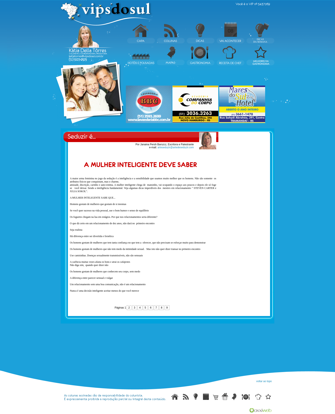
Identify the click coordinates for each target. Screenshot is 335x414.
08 (231, 31)
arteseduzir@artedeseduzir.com (175, 147)
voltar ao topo (264, 381)
